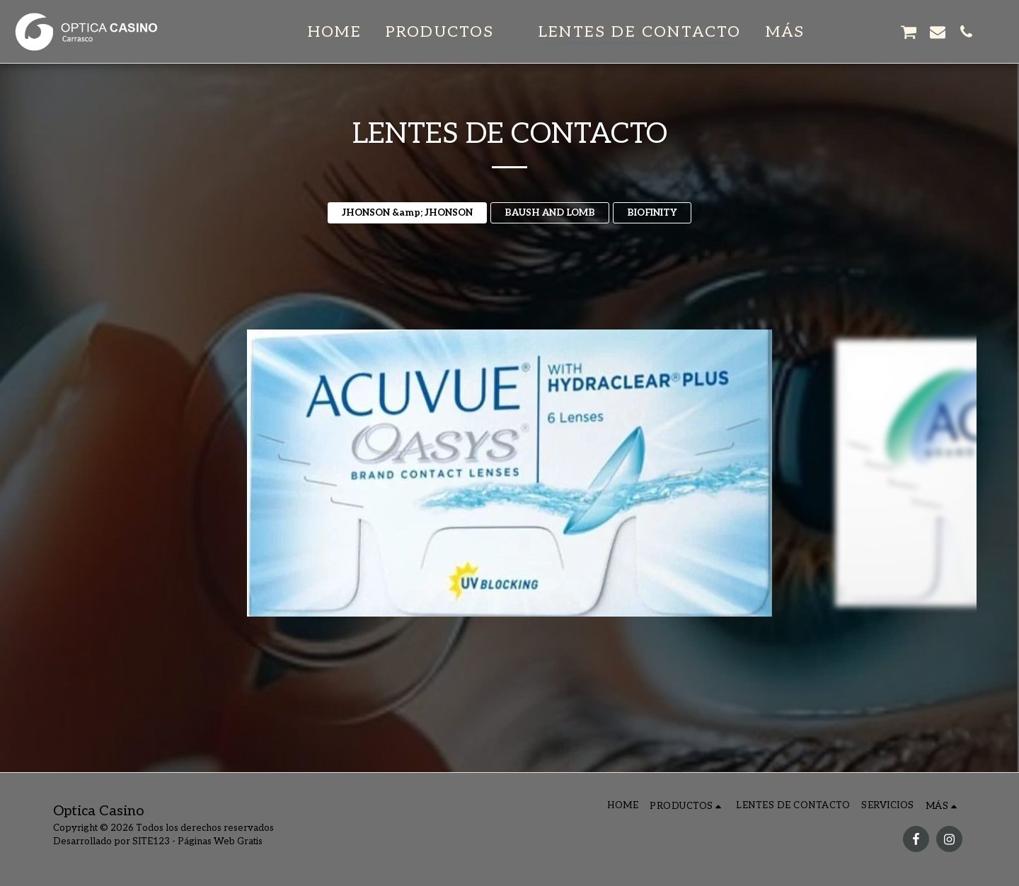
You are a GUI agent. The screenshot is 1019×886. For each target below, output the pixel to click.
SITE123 (151, 841)
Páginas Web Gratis (220, 841)
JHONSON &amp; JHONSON (407, 212)
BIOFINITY (652, 212)
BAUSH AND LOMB (550, 212)
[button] (450, 32)
